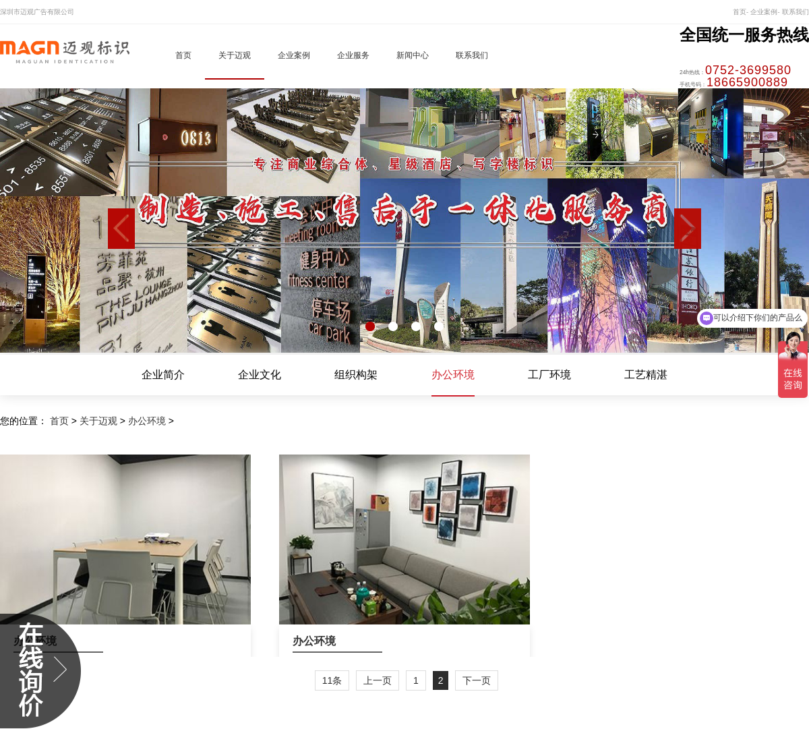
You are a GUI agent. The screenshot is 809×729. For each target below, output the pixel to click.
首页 (183, 55)
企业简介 (163, 375)
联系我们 (795, 12)
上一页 (377, 680)
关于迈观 (234, 55)
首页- (740, 12)
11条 (332, 680)
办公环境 (453, 375)
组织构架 (356, 375)
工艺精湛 (645, 375)
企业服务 (353, 55)
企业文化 (259, 375)
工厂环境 (549, 375)
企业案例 (294, 55)
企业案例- (764, 12)
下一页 (476, 680)
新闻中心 (412, 55)
